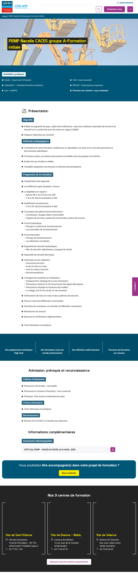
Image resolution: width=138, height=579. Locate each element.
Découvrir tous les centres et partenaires (69, 562)
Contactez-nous (117, 9)
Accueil (4, 16)
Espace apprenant (129, 3)
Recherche (102, 9)
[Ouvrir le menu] (133, 9)
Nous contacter (69, 473)
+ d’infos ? (135, 286)
